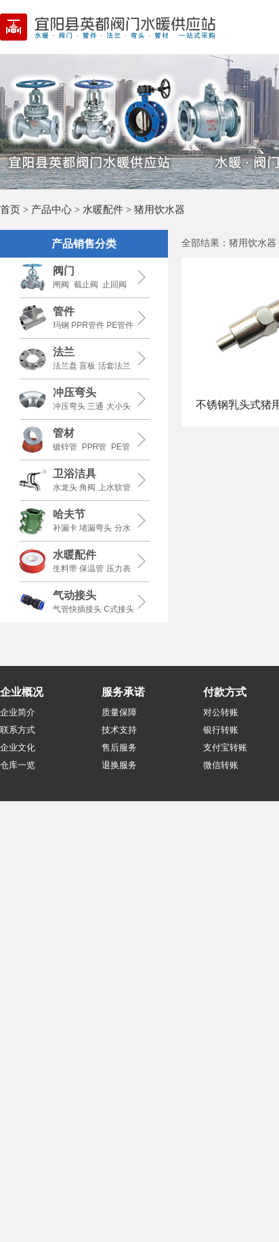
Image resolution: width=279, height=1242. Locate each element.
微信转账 (220, 765)
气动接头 (74, 595)
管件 (63, 311)
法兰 (63, 352)
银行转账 (220, 730)
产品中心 (51, 209)
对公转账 (220, 712)
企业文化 (17, 747)
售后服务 (119, 747)
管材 (63, 433)
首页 (10, 209)
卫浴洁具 (74, 473)
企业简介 (17, 712)
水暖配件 (103, 209)
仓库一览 (17, 765)
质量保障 (119, 712)
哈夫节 (69, 514)
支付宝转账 (225, 747)
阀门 (63, 271)
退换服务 (119, 765)
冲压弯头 (74, 392)
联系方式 (17, 730)
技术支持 (119, 730)
